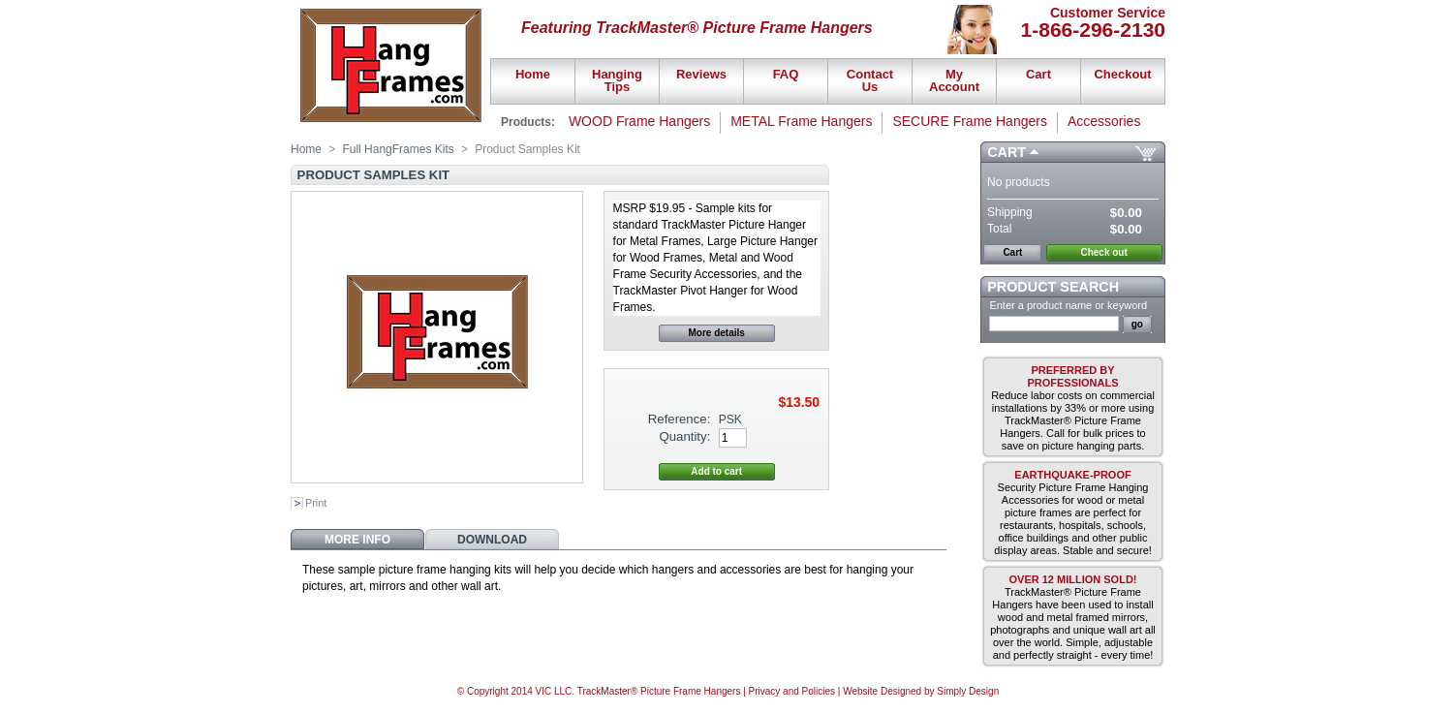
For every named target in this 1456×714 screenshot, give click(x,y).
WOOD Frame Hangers (639, 121)
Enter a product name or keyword (1068, 305)
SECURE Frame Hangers (969, 121)
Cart (1006, 152)
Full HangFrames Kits (397, 149)
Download (492, 539)
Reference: (679, 419)
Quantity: (685, 436)
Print (315, 503)
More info (357, 539)
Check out (1103, 252)
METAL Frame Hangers (801, 121)
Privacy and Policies (792, 691)
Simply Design (968, 691)
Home (306, 149)
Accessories (1104, 121)
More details (717, 332)
